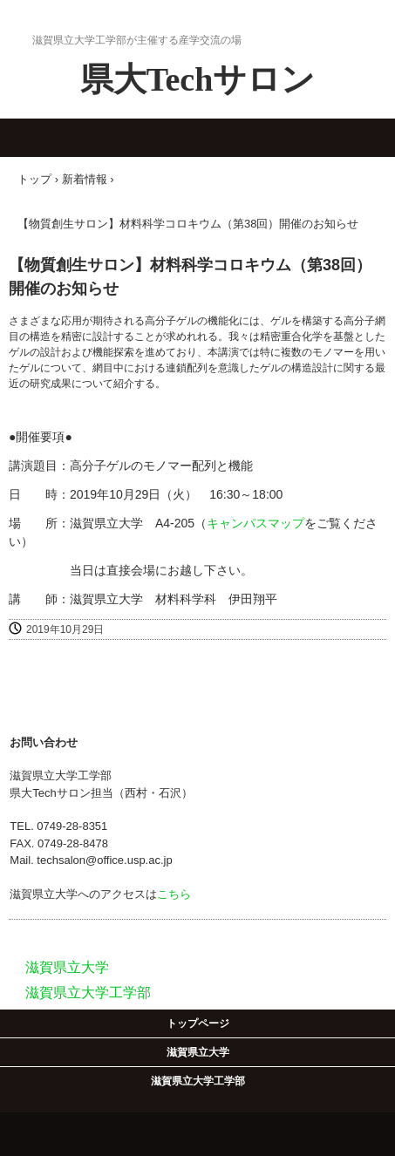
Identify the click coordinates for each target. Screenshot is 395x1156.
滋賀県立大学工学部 (198, 1081)
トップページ (198, 1023)
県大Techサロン (198, 79)
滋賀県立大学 (198, 1052)
